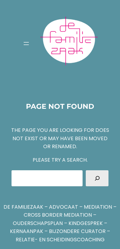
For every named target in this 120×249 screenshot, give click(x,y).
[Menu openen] (26, 43)
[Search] (97, 178)
